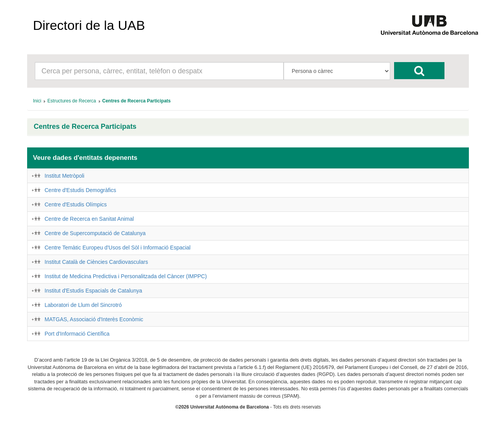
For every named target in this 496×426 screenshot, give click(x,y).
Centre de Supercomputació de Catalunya (95, 233)
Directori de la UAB (89, 25)
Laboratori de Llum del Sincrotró (83, 305)
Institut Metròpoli (64, 176)
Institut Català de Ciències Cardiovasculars (96, 262)
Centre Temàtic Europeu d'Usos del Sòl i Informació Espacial (118, 247)
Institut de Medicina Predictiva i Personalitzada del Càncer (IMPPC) (126, 276)
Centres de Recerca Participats (85, 126)
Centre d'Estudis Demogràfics (80, 190)
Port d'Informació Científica (77, 334)
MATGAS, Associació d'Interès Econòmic (94, 319)
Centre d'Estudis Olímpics (76, 204)
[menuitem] (37, 100)
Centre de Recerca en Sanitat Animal (89, 219)
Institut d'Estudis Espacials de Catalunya (93, 290)
